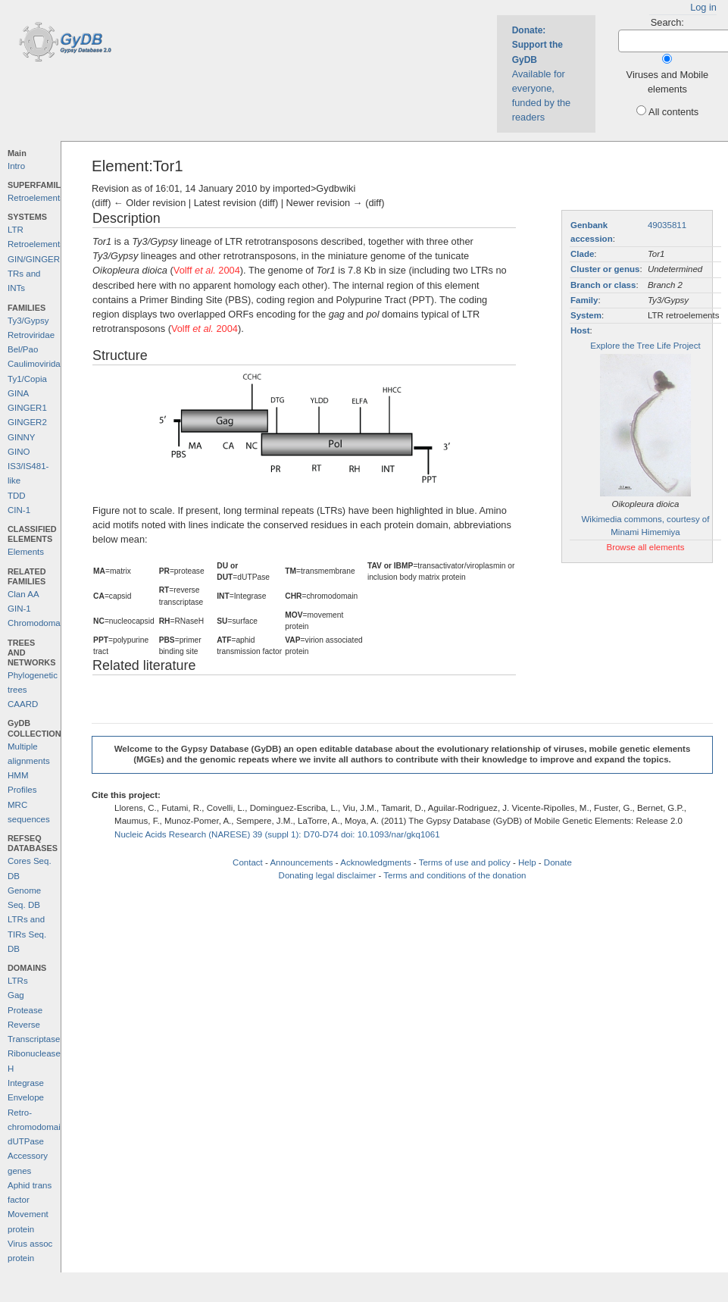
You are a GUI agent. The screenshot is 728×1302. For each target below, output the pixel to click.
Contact (248, 862)
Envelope (26, 1097)
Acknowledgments (375, 862)
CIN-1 (19, 510)
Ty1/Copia (27, 378)
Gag (16, 995)
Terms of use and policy (465, 862)
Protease (25, 1010)
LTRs (18, 980)
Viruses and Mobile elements (667, 82)
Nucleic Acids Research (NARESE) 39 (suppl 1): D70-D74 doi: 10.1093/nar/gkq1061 (277, 834)
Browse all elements (645, 547)
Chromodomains (39, 623)
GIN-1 (19, 608)
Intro (16, 166)
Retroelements (36, 197)
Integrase (26, 1083)
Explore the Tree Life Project (645, 345)
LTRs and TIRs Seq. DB (27, 934)
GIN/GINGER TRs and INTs (34, 274)
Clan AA (23, 594)
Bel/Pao (23, 349)
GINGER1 (27, 407)
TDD (17, 495)
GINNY (21, 437)
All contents (673, 111)
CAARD (23, 704)
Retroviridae (31, 335)
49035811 (667, 225)
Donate (558, 862)
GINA (18, 393)
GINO (19, 451)
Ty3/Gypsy (28, 320)
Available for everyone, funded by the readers (541, 74)
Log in (703, 7)
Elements (26, 551)
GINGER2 (27, 422)
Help (527, 862)
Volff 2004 (206, 270)
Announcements (301, 862)
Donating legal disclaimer (327, 875)
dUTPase (26, 1141)
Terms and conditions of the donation (454, 875)
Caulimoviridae (36, 363)
